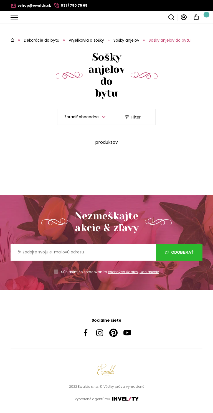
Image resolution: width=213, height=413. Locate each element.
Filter (133, 117)
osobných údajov (123, 272)
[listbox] (83, 117)
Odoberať (179, 252)
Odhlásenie (149, 272)
